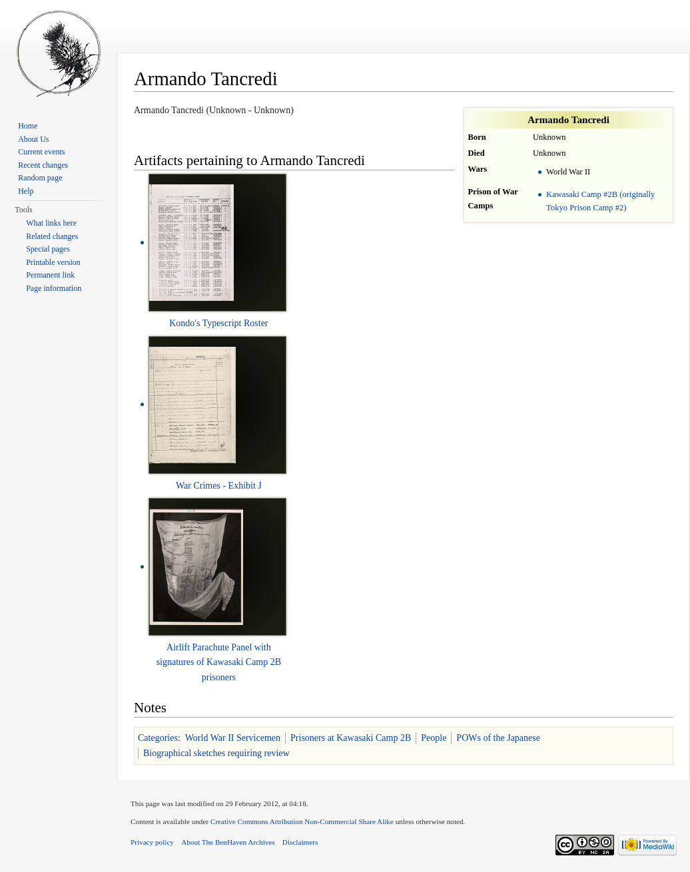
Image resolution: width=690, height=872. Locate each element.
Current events (41, 151)
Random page (40, 177)
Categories (158, 738)
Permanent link (50, 275)
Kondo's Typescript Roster (218, 323)
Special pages (48, 249)
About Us (33, 139)
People (433, 738)
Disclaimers (300, 842)
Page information (53, 288)
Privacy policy (152, 842)
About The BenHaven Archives (228, 842)
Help (25, 191)
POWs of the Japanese (498, 738)
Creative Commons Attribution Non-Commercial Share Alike (302, 821)
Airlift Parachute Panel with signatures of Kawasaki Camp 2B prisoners (219, 662)
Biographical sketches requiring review (216, 753)
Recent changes (43, 165)
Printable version (53, 262)
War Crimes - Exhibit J (219, 486)
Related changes (52, 236)
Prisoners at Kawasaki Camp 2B (350, 738)
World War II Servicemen (232, 738)
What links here (51, 223)
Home (27, 125)
